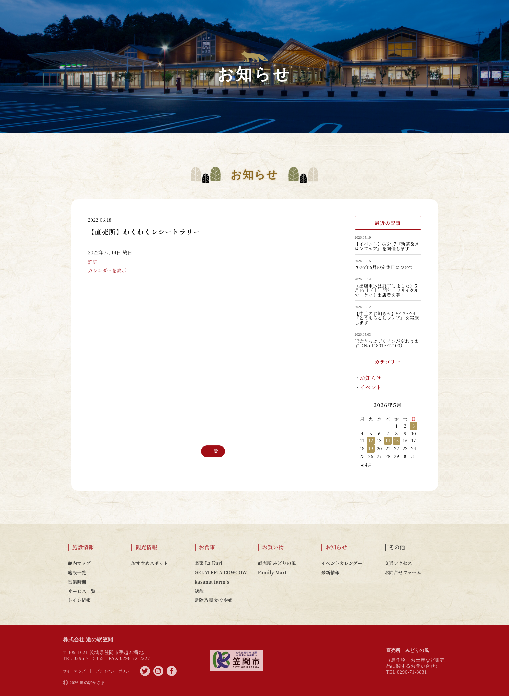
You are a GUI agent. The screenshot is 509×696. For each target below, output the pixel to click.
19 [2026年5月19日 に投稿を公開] (370, 448)
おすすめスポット (149, 563)
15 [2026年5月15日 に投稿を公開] (396, 440)
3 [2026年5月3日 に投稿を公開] (413, 425)
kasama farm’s (212, 581)
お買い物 (273, 547)
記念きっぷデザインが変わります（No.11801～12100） (387, 343)
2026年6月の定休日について (384, 267)
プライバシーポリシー (114, 671)
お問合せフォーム (403, 572)
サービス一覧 (82, 591)
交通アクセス (398, 563)
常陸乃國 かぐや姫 (214, 600)
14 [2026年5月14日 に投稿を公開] (387, 440)
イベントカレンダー (341, 563)
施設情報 (83, 547)
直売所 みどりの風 (277, 563)
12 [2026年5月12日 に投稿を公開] (370, 440)
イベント (371, 387)
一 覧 (213, 451)
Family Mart (272, 572)
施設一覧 (77, 572)
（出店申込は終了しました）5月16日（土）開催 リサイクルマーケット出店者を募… (387, 290)
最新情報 (330, 572)
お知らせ (371, 378)
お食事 (207, 547)
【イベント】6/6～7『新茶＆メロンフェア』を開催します (387, 246)
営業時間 (77, 581)
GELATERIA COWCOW (221, 572)
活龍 (199, 591)
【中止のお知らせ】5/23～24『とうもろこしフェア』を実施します (387, 318)
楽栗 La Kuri (209, 563)
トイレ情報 (79, 600)
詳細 (93, 270)
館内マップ (79, 563)
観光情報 (146, 547)
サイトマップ (74, 671)
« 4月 (366, 464)
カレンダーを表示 (107, 278)
